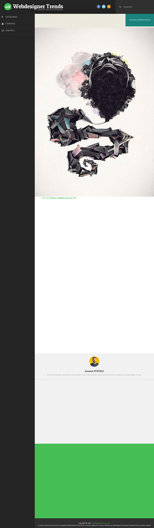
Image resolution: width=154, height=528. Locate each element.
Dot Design (6, 65)
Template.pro (7, 86)
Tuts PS (5, 92)
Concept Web (66, 475)
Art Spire (5, 44)
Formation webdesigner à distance (15, 71)
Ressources (66, 479)
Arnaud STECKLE (144, 20)
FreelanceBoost (8, 74)
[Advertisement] (95, 230)
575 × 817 (47, 196)
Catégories (11, 17)
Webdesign (66, 481)
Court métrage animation (11, 53)
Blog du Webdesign (9, 47)
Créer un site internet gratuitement (15, 56)
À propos (10, 23)
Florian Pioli (6, 68)
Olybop (5, 77)
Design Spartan (7, 62)
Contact (10, 30)
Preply (4, 80)
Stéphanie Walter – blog (11, 83)
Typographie (66, 480)
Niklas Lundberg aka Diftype (65, 196)
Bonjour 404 (6, 50)
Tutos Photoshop (8, 89)
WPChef (5, 95)
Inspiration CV (93, 462)
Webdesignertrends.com (102, 521)
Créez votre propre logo (11, 59)
